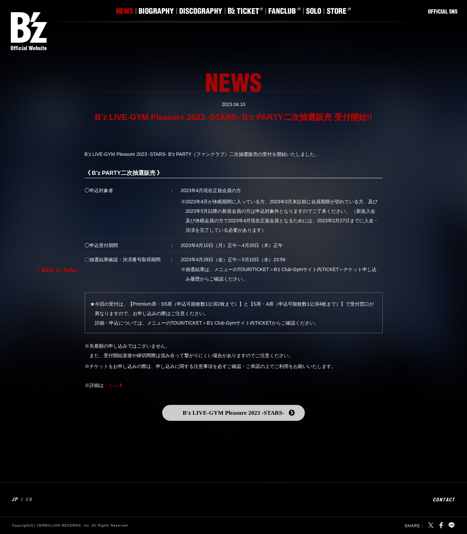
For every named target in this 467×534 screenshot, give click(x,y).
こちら (111, 385)
